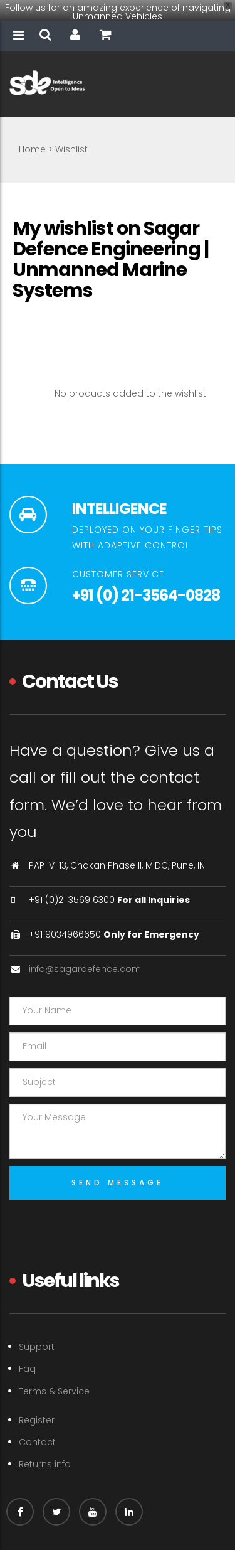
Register (37, 1407)
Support (37, 1334)
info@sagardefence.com (85, 956)
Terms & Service (54, 1378)
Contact (37, 1429)
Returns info (45, 1451)
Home (32, 136)
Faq (27, 1356)
